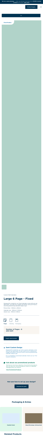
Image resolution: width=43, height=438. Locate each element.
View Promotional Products (13, 369)
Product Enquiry (31, 7)
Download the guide (22, 386)
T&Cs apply (26, 2)
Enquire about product (11, 338)
